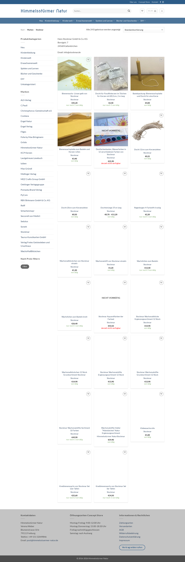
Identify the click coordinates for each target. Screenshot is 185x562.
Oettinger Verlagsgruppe (32, 184)
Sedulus (24, 221)
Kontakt (155, 2)
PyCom (24, 195)
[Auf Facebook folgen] (160, 2)
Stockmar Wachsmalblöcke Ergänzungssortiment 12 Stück (147, 317)
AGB (121, 529)
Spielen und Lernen (105, 20)
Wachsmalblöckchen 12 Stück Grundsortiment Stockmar (74, 373)
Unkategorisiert (28, 84)
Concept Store (144, 2)
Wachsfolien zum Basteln (147, 261)
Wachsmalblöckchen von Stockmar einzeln (74, 262)
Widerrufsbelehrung (128, 533)
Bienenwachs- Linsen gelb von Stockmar (74, 94)
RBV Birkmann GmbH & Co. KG (35, 200)
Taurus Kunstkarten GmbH (33, 237)
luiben (24, 163)
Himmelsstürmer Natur (44, 11)
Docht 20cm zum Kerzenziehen (74, 207)
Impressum (124, 540)
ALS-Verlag (26, 100)
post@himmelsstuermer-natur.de (42, 540)
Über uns (133, 2)
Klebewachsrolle (147, 428)
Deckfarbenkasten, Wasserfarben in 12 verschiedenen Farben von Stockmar (111, 151)
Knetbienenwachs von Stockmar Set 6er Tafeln (111, 487)
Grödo (24, 142)
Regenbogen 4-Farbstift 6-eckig (147, 207)
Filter (25, 266)
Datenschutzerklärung (129, 536)
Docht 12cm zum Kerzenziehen (147, 149)
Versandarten (125, 526)
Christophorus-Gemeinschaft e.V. (36, 110)
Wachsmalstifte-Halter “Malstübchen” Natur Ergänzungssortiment (111, 430)
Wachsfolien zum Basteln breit (74, 317)
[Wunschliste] (142, 11)
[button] (152, 11)
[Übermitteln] (129, 11)
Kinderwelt (68, 20)
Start (23, 30)
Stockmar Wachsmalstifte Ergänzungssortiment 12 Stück (111, 373)
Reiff (23, 205)
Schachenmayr (27, 210)
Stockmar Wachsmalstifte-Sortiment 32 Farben (74, 429)
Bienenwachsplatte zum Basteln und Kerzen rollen (74, 150)
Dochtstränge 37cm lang (111, 207)
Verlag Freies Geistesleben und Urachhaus (35, 244)
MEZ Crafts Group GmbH (33, 179)
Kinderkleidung (53, 20)
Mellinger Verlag (28, 174)
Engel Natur (26, 121)
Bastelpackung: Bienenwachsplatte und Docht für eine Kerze (147, 94)
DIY (143, 20)
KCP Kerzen (26, 152)
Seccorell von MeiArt (30, 216)
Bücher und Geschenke (127, 20)
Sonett (24, 226)
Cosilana (25, 116)
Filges (23, 131)
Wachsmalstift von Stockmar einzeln (111, 261)
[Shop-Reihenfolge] (143, 29)
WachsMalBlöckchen (30, 251)
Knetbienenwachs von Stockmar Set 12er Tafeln (74, 487)
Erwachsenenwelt (85, 20)
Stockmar (25, 231)
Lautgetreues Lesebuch (31, 158)
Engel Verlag (26, 126)
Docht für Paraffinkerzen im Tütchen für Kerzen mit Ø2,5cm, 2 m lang (110, 94)
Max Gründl (26, 168)
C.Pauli (24, 105)
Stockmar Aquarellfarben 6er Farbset (111, 317)
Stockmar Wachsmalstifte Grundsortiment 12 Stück (147, 373)
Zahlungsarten (126, 522)
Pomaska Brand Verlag (31, 189)
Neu (41, 21)
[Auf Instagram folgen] (163, 2)
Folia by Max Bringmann (32, 137)
